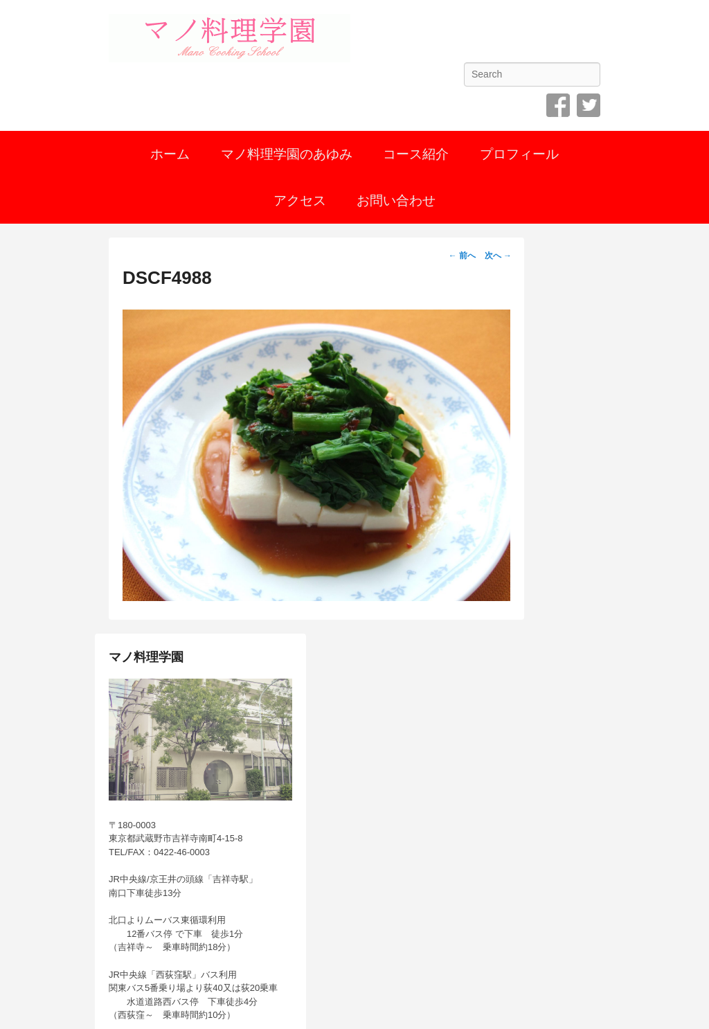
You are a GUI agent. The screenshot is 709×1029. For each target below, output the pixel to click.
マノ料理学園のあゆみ (286, 154)
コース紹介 (416, 154)
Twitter (588, 105)
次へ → (498, 255)
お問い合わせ (396, 200)
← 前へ (462, 255)
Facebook (558, 105)
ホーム (170, 154)
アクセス (299, 200)
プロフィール (519, 154)
